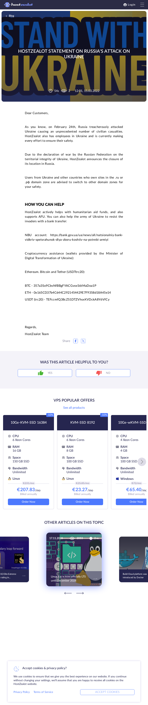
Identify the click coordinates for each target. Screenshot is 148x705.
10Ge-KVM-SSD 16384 (29, 422)
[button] (142, 462)
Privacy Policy (21, 692)
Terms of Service (43, 692)
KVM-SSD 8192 (82, 422)
